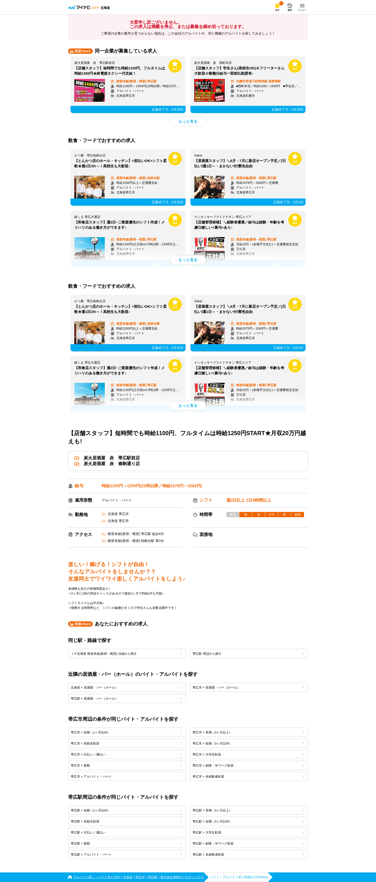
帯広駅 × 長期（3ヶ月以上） (248, 810)
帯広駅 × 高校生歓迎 (126, 821)
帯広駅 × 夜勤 (126, 843)
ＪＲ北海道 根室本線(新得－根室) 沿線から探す (126, 653)
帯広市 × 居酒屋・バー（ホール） (248, 687)
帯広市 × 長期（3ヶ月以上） (248, 732)
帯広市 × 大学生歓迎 (248, 754)
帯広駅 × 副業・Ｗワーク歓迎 (248, 843)
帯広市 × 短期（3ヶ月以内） (248, 743)
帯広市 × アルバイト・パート (126, 776)
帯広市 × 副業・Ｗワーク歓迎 (248, 765)
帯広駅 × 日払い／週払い (126, 832)
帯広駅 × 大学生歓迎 (248, 832)
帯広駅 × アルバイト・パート (126, 854)
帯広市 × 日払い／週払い (126, 754)
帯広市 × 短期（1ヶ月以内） (126, 732)
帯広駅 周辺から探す (248, 653)
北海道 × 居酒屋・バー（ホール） (126, 687)
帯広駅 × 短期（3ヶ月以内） (248, 821)
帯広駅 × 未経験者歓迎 (248, 854)
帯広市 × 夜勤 (126, 765)
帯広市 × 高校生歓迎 (126, 743)
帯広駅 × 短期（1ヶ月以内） (126, 810)
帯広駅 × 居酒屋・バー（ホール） (126, 698)
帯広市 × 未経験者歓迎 (248, 776)
